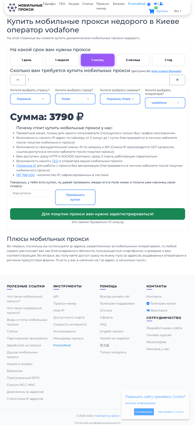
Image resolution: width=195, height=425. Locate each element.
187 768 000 (25, 175)
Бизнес (119, 4)
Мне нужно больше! (165, 71)
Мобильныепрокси (23, 7)
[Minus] (18, 80)
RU (176, 11)
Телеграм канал (163, 303)
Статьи (87, 4)
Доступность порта (68, 317)
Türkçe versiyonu (113, 352)
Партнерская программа (27, 338)
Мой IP (58, 310)
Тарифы (49, 4)
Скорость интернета (69, 324)
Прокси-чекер (103, 6)
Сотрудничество (163, 318)
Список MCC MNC (21, 385)
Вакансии (15, 371)
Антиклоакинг (64, 331)
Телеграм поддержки (117, 303)
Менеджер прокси (68, 338)
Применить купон (75, 197)
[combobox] (30, 99)
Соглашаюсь (144, 412)
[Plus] (177, 80)
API (56, 296)
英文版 (104, 345)
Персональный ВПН (23, 378)
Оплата (106, 310)
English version (112, 331)
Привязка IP (26, 165)
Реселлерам (156, 342)
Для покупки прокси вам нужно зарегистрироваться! (97, 214)
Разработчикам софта (164, 328)
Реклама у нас (157, 349)
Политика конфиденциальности (97, 423)
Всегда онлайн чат (115, 296)
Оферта (106, 317)
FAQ (103, 324)
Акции (73, 4)
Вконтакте (159, 310)
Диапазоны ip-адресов (25, 392)
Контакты (154, 296)
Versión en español (114, 338)
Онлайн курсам (159, 335)
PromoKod (136, 4)
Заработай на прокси (24, 345)
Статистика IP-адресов (25, 399)
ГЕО (62, 4)
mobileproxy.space (106, 415)
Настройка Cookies (171, 412)
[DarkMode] (149, 4)
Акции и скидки (19, 364)
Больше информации (140, 403)
